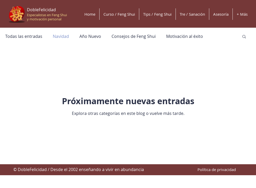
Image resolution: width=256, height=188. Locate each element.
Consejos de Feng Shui (134, 36)
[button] (244, 37)
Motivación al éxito (184, 36)
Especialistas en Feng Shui (47, 15)
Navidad (61, 36)
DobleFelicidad (41, 10)
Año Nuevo (90, 36)
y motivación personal (44, 19)
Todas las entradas (23, 36)
